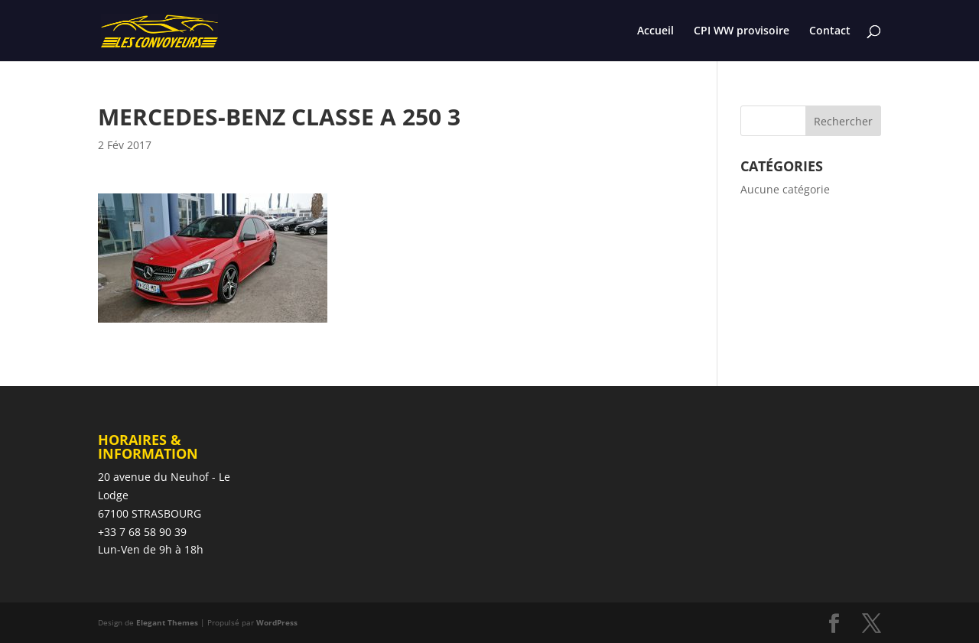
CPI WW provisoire (741, 31)
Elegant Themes (167, 622)
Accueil (655, 31)
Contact (830, 31)
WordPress (277, 622)
